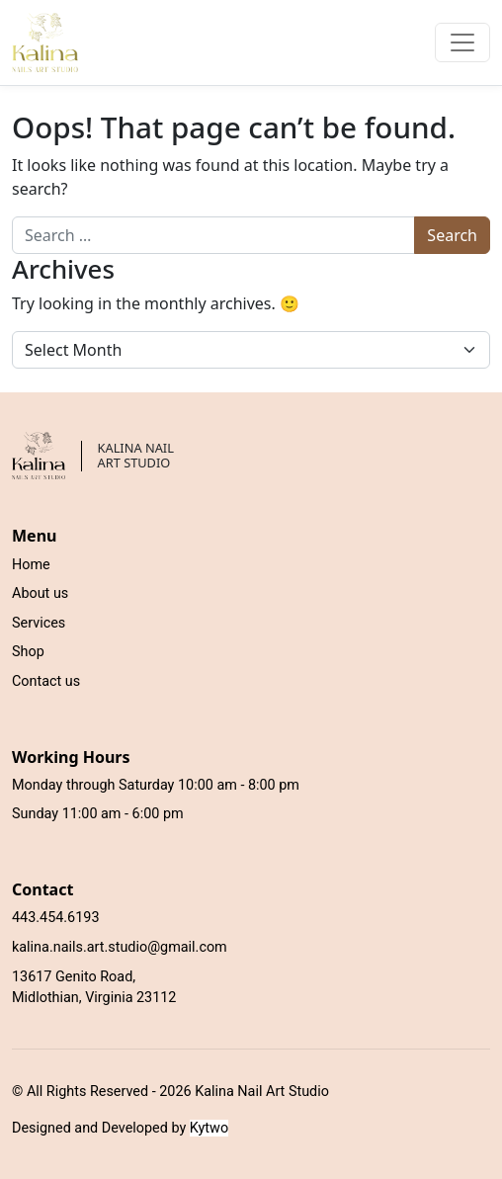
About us (40, 593)
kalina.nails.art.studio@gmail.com (119, 947)
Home (31, 564)
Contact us (46, 681)
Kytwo (209, 1128)
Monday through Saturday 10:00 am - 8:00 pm (155, 785)
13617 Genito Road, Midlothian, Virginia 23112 (94, 987)
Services (38, 623)
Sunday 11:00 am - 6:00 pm (98, 813)
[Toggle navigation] (462, 42)
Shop (28, 651)
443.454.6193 (55, 917)
